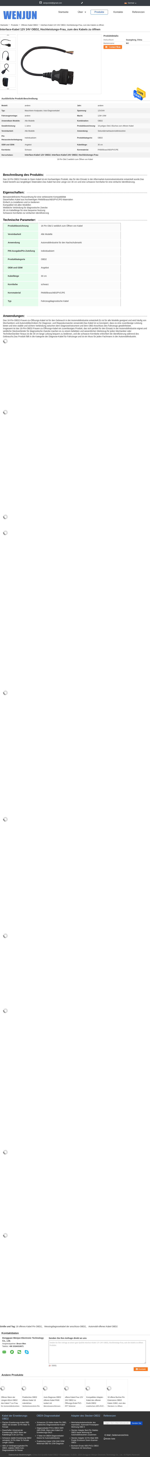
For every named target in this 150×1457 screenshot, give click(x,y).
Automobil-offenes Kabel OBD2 (103, 1326)
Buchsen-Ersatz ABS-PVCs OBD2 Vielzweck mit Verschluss (85, 1447)
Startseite (63, 12)
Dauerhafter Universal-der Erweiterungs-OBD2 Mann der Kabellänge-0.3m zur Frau (14, 1432)
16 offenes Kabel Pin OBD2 (29, 1326)
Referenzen (138, 12)
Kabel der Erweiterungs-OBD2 (15, 1417)
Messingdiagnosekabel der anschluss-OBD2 (65, 1326)
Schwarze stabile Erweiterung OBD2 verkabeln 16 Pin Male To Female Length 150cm (16, 1440)
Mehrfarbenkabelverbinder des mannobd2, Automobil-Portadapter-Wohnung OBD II (85, 1424)
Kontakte (118, 12)
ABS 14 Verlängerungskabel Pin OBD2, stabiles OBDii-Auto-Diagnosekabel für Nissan (15, 1448)
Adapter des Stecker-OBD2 (85, 1415)
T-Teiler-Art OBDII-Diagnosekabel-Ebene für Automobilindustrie (50, 1437)
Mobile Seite (109, 1439)
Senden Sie (136, 1423)
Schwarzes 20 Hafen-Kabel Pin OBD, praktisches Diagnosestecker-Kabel (52, 1423)
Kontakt (107, 47)
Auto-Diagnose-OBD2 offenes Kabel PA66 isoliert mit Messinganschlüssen (52, 1401)
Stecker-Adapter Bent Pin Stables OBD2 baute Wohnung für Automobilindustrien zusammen (84, 1432)
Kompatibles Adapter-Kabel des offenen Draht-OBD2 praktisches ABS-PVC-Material (95, 1403)
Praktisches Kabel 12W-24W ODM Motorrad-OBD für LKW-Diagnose (50, 1442)
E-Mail (108, 1435)
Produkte (99, 12)
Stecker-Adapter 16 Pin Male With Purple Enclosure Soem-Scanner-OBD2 (84, 1440)
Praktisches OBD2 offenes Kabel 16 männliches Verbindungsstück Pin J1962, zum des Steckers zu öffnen (31, 1404)
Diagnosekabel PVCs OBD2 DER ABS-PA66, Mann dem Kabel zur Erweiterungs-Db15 (50, 1430)
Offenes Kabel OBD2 (29, 25)
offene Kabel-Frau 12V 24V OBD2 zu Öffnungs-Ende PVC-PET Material (74, 1401)
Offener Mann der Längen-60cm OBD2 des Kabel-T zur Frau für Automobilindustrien (10, 1401)
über (80, 12)
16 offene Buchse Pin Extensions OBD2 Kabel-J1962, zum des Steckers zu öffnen (116, 1401)
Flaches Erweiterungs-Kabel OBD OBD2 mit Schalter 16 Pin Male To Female (16, 1424)
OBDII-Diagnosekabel (48, 1415)
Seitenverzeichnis (120, 1435)
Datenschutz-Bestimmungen (20, 1455)
